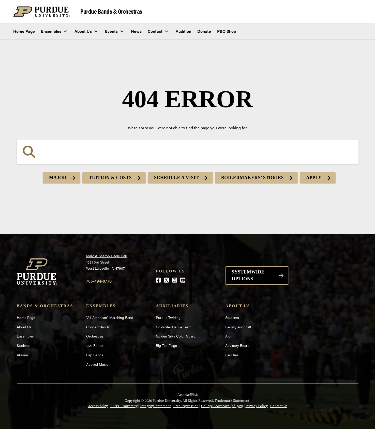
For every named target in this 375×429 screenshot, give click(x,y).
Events (111, 31)
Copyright (132, 400)
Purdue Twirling (168, 317)
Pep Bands (94, 354)
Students (24, 345)
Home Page (24, 31)
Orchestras (94, 336)
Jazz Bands (94, 345)
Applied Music (97, 364)
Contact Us (278, 406)
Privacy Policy (257, 406)
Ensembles (51, 31)
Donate (204, 31)
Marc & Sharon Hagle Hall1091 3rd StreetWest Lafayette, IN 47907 (106, 262)
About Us (83, 31)
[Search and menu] (356, 12)
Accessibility (98, 406)
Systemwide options (248, 275)
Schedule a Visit (176, 177)
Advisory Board (237, 345)
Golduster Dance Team (173, 326)
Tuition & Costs (110, 177)
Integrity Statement (155, 406)
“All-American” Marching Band (109, 317)
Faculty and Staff (238, 326)
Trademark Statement (232, 400)
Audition (183, 31)
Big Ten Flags (166, 345)
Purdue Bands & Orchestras (111, 11)
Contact (155, 31)
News (136, 31)
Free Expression (186, 406)
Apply (314, 177)
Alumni (22, 354)
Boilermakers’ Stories (252, 177)
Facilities (231, 354)
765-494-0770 (99, 281)
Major (58, 177)
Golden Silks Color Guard (176, 336)
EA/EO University (124, 406)
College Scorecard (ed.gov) (222, 406)
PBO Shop (226, 31)
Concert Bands (98, 326)
